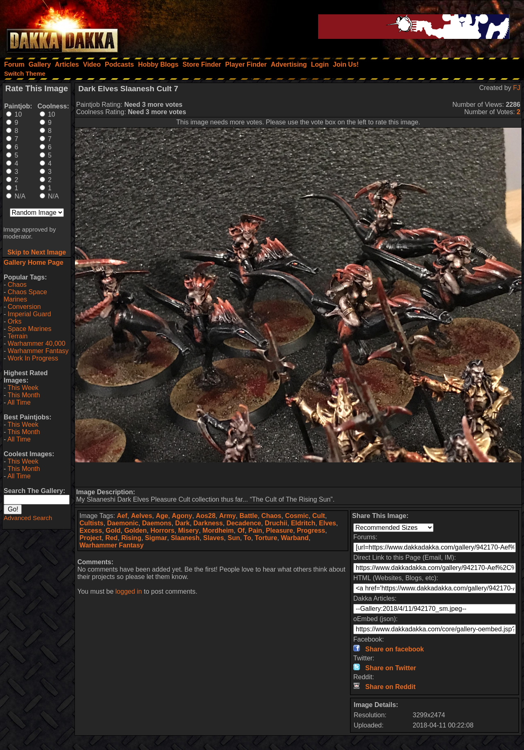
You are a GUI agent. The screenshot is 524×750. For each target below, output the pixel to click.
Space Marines (30, 328)
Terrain (17, 336)
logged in (128, 591)
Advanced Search (28, 517)
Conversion (24, 306)
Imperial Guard (29, 314)
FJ (516, 87)
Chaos (17, 284)
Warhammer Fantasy (38, 350)
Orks (15, 321)
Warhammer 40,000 (37, 343)
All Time (19, 402)
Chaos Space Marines (25, 295)
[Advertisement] (298, 474)
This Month (23, 395)
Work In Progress (33, 358)
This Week (22, 387)
